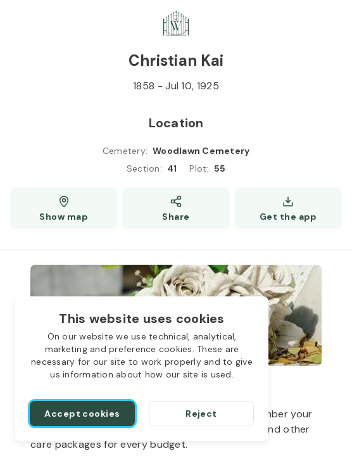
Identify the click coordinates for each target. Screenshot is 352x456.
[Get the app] (288, 208)
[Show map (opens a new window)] (63, 208)
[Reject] (201, 413)
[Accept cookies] (82, 413)
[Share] (175, 208)
